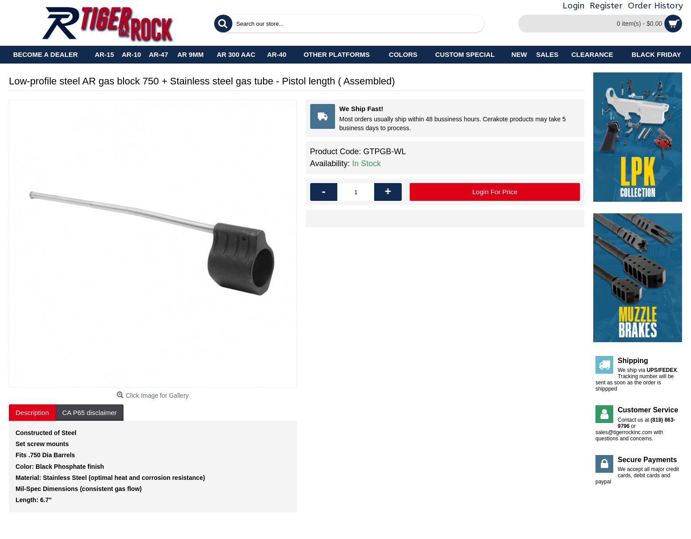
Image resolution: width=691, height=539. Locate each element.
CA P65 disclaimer (89, 412)
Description (32, 412)
